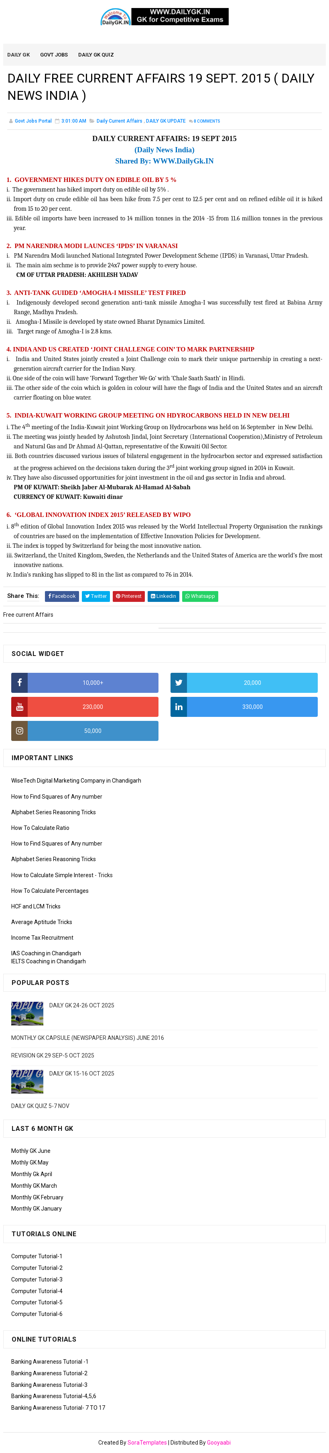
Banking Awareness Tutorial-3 (49, 1385)
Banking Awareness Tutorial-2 (49, 1373)
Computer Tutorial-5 (37, 1303)
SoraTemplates (147, 1443)
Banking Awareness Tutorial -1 (50, 1362)
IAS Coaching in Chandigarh (46, 954)
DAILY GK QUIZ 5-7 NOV (40, 1106)
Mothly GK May (30, 1163)
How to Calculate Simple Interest (52, 875)
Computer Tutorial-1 (37, 1256)
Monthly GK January (36, 1209)
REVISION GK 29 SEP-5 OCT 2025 (52, 1056)
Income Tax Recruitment (42, 938)
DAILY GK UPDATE (166, 122)
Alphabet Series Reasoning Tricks (53, 812)
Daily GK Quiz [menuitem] (96, 55)
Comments (207, 122)
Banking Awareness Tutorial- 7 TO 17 (58, 1408)
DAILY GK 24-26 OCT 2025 (81, 1005)
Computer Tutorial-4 (37, 1291)
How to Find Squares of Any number (56, 796)
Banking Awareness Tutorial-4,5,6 (53, 1396)
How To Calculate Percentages (50, 891)
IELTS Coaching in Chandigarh (48, 962)
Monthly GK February (37, 1197)
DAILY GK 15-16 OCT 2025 (81, 1074)
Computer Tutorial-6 (37, 1314)
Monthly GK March (34, 1186)
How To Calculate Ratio (40, 828)
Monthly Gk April (31, 1174)
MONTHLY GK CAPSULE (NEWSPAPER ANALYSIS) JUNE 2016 (87, 1038)
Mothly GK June (31, 1151)
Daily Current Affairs (119, 122)
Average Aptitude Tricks (41, 922)
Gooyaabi (219, 1443)
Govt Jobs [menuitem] (54, 55)
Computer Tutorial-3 (37, 1280)
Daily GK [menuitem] (19, 55)
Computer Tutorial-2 (37, 1268)
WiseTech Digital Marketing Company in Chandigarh (76, 781)
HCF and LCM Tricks (36, 907)
